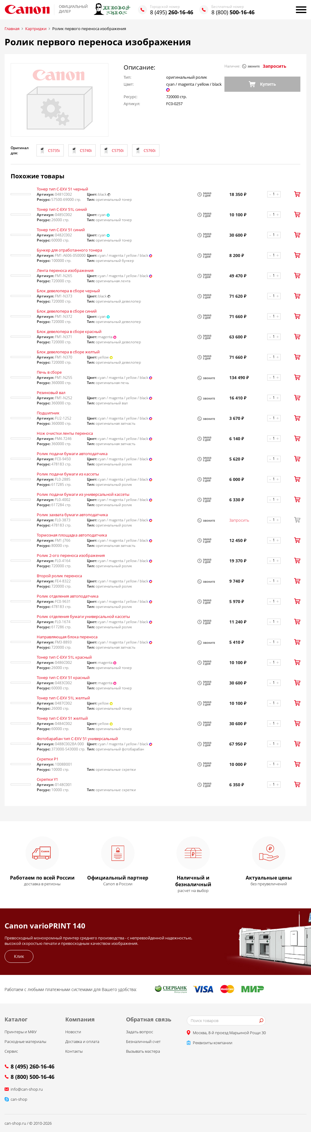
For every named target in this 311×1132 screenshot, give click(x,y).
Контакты (74, 1051)
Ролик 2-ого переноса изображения (71, 555)
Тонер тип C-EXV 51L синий (62, 209)
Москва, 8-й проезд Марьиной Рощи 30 (229, 1032)
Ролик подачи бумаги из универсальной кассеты (83, 494)
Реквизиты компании (212, 1042)
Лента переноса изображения (65, 270)
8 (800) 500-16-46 (32, 1076)
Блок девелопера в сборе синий (67, 311)
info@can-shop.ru (27, 1089)
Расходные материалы (25, 1041)
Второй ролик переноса (59, 575)
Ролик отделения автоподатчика (67, 596)
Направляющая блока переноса (67, 637)
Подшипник (48, 413)
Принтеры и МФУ (21, 1031)
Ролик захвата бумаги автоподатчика (72, 514)
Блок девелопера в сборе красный (69, 331)
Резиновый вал (51, 392)
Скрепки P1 (47, 759)
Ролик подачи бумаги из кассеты (68, 474)
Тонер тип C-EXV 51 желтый (62, 718)
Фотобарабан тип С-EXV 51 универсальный (77, 738)
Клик (19, 956)
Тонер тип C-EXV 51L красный (64, 657)
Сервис (11, 1051)
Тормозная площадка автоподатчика (72, 535)
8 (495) (171, 12)
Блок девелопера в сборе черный (68, 290)
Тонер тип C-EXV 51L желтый (63, 698)
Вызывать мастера (143, 1051)
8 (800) (233, 12)
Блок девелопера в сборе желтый (68, 352)
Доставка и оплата (82, 1041)
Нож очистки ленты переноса (65, 433)
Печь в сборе (49, 372)
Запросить (274, 66)
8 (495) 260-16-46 (32, 1066)
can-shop (19, 1099)
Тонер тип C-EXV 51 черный (62, 189)
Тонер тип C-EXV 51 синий (61, 229)
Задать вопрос (139, 1031)
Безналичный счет (143, 1041)
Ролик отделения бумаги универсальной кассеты (83, 616)
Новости (73, 1031)
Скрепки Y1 (47, 779)
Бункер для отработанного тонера (69, 250)
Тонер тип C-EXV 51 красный (63, 677)
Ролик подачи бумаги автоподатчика (72, 453)
